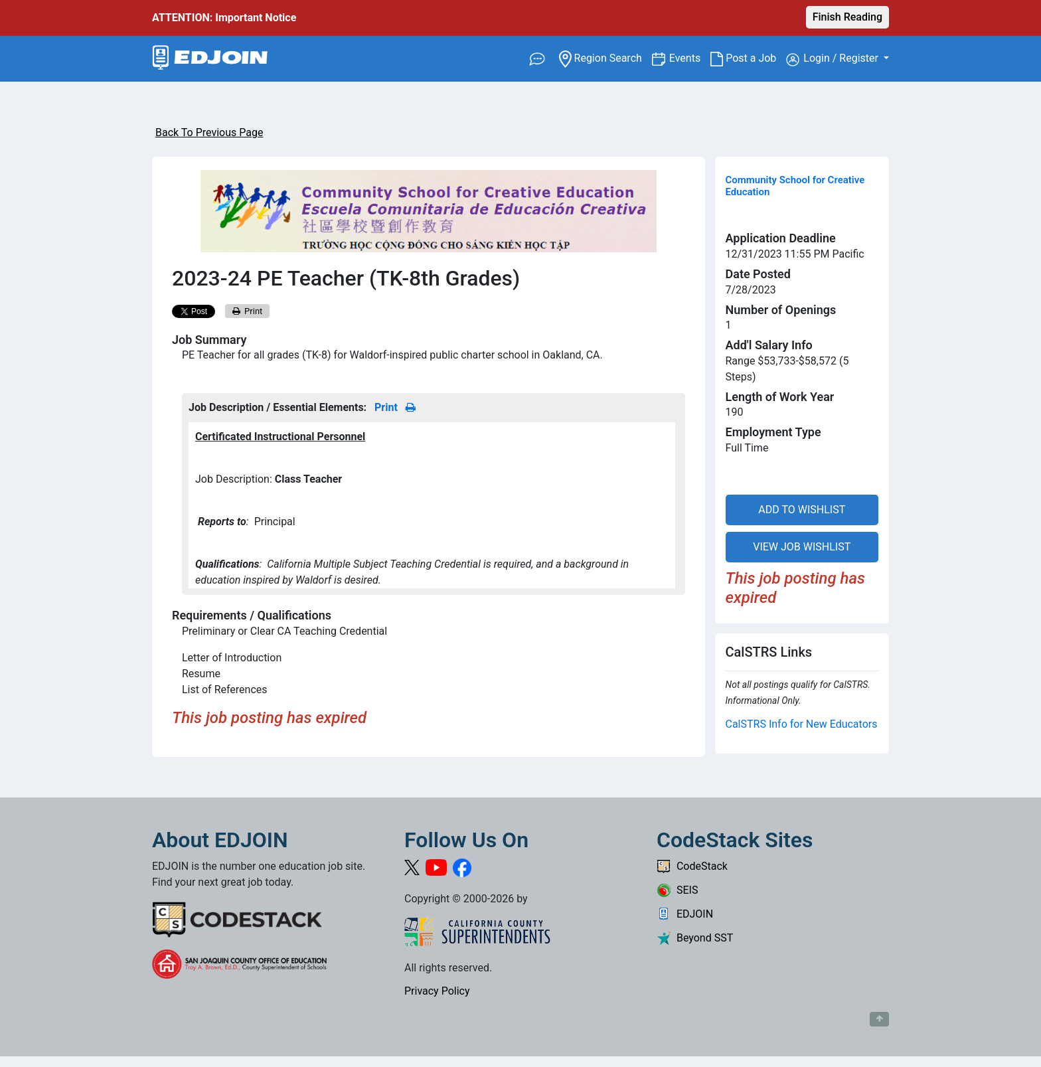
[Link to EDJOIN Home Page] (210, 58)
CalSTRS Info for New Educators (802, 724)
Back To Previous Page (209, 132)
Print (247, 311)
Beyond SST (695, 938)
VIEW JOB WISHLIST (801, 546)
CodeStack (692, 866)
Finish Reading (847, 17)
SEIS (677, 890)
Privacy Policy (437, 991)
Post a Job (748, 58)
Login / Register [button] (833, 59)
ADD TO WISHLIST (801, 509)
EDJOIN (685, 914)
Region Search (605, 57)
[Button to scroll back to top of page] (879, 1019)
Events (689, 57)
